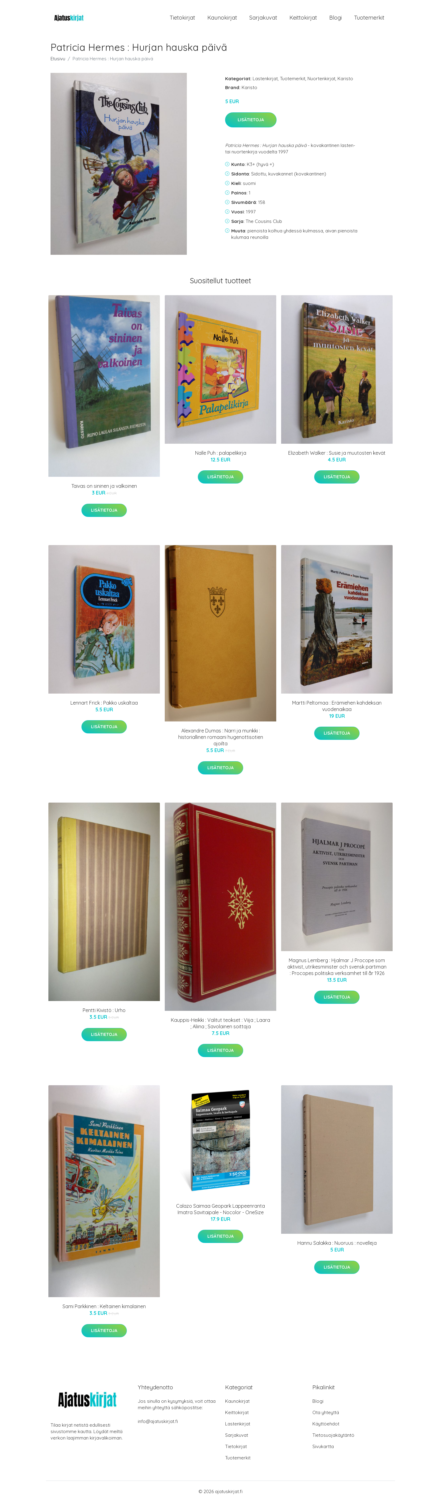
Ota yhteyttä (325, 1412)
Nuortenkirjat (321, 78)
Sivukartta (323, 1446)
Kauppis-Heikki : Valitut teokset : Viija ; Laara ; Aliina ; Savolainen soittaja (220, 1023)
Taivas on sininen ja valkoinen (104, 486)
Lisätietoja (251, 119)
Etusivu (58, 59)
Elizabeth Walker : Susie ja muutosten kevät (337, 453)
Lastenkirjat (265, 78)
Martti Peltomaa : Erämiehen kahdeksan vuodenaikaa (337, 706)
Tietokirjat (182, 17)
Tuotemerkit (369, 17)
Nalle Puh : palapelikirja (220, 453)
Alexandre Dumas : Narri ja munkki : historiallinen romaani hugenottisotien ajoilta (220, 737)
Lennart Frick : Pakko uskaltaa (104, 703)
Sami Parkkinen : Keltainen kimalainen (104, 1306)
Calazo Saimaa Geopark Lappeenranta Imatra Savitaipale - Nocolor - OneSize (220, 1209)
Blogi (335, 17)
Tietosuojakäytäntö (333, 1435)
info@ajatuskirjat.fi (158, 1421)
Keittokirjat (303, 17)
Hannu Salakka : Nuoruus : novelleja (337, 1243)
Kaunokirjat (222, 17)
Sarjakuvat (263, 17)
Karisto (345, 78)
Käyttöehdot (325, 1424)
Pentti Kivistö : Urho (104, 1010)
